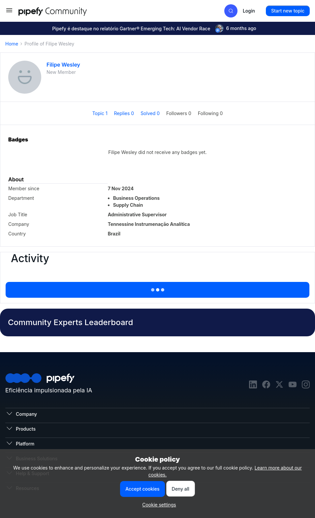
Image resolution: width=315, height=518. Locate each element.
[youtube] (293, 385)
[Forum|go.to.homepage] (64, 11)
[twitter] (279, 385)
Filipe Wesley (63, 64)
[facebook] (266, 385)
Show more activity (157, 287)
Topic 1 (100, 113)
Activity (30, 258)
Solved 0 (151, 113)
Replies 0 (125, 113)
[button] (9, 12)
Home (11, 43)
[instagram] (306, 385)
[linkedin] (253, 385)
